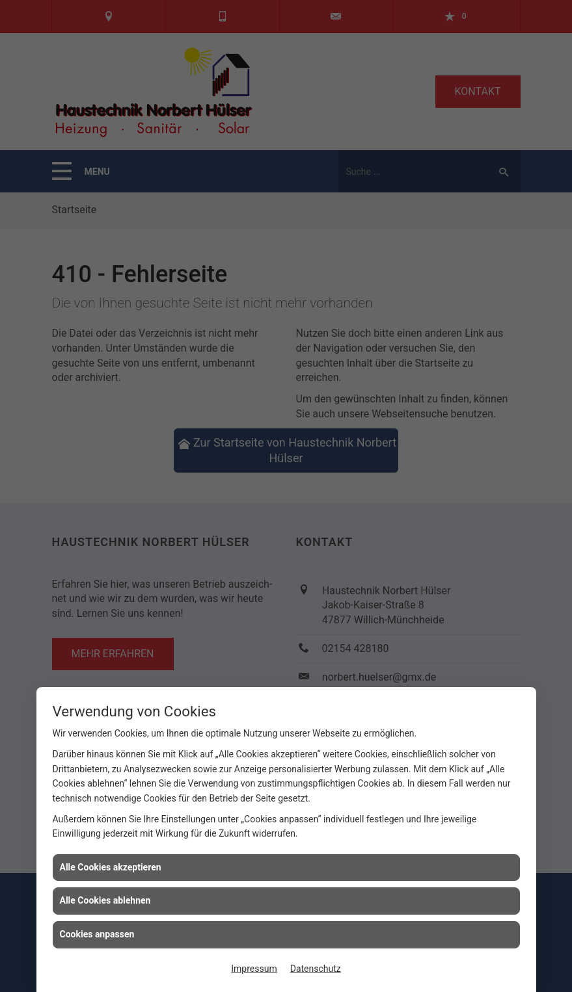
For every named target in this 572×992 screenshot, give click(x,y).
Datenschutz (315, 968)
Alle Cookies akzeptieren (110, 867)
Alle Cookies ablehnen (105, 900)
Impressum (254, 968)
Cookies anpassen (97, 934)
